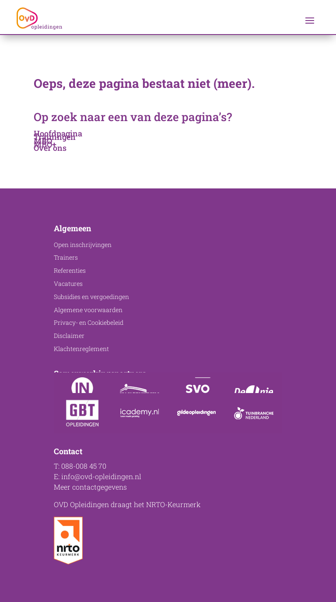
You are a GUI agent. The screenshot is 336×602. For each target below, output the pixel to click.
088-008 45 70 (83, 465)
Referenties (70, 270)
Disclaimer (69, 335)
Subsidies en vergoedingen (91, 296)
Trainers (66, 257)
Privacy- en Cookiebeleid (88, 322)
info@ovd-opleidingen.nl (101, 476)
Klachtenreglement (81, 348)
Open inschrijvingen (83, 244)
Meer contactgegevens (90, 486)
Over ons (50, 148)
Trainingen (55, 137)
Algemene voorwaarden (88, 310)
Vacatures (68, 283)
